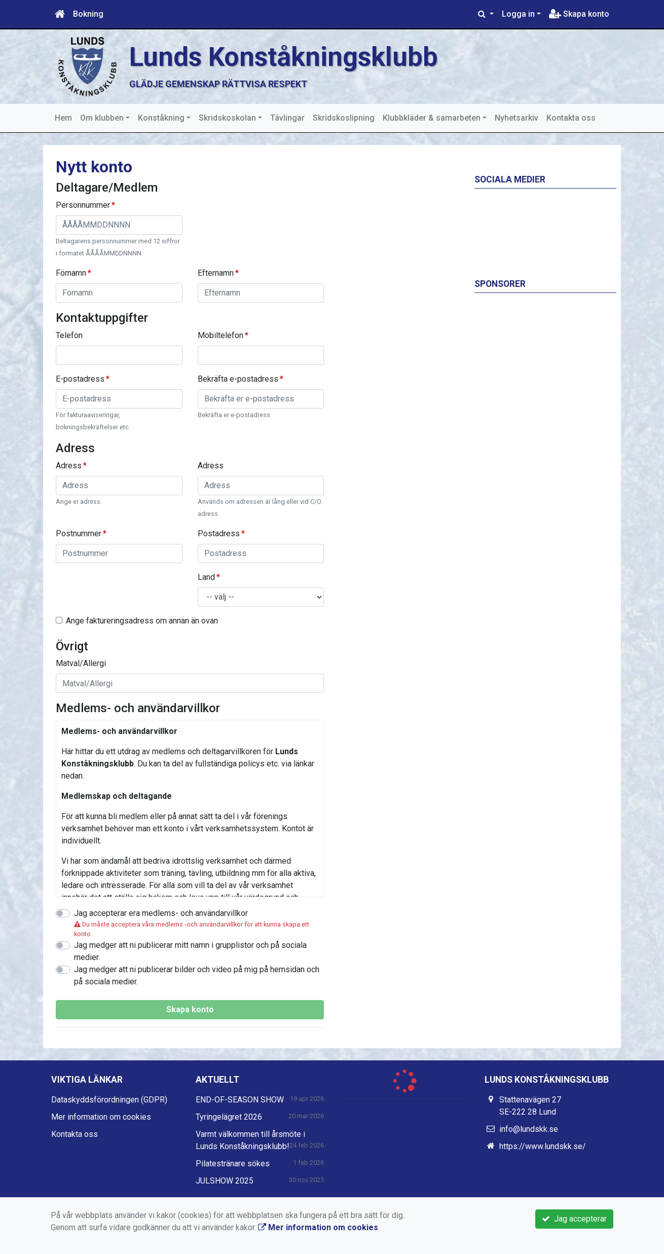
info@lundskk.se (528, 1129)
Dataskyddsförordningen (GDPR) (109, 1099)
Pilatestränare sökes (233, 1163)
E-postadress (80, 379)
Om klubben (102, 118)
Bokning (88, 14)
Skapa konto (579, 14)
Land (206, 577)
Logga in (518, 14)
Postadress (219, 533)
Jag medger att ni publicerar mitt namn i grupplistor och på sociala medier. (190, 951)
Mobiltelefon (220, 335)
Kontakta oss (571, 118)
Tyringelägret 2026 (229, 1117)
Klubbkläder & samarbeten (432, 118)
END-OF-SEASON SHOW (240, 1099)
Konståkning (161, 118)
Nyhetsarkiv (516, 118)
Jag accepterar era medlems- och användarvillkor (161, 913)
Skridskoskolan (227, 118)
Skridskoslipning (344, 118)
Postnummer (78, 533)
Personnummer (83, 205)
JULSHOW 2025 (224, 1181)
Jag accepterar (574, 1219)
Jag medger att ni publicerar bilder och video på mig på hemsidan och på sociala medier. (196, 975)
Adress (69, 465)
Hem (63, 118)
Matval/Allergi (81, 663)
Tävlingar (287, 118)
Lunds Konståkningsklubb (283, 56)
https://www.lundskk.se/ (542, 1146)
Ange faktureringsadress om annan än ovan (142, 620)
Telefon (69, 335)
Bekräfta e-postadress (238, 379)
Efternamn (216, 273)
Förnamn (71, 273)
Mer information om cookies (101, 1117)
